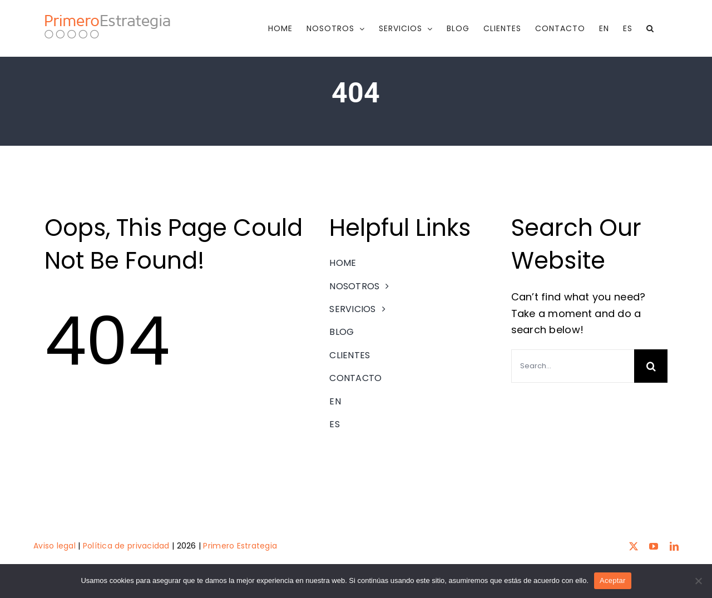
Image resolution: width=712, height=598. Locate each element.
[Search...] (572, 366)
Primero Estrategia (240, 545)
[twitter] (633, 545)
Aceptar (613, 580)
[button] (650, 28)
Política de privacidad (126, 545)
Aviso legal (54, 545)
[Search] (651, 366)
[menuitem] (604, 28)
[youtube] (653, 545)
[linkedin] (674, 545)
